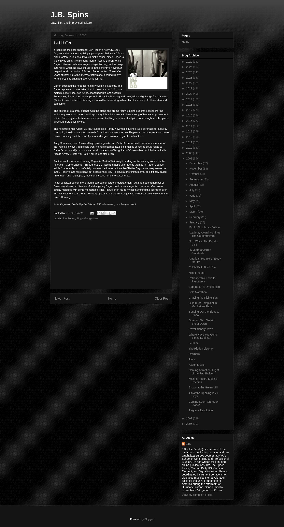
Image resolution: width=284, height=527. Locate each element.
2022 (189, 83)
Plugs (192, 359)
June (192, 195)
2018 (189, 104)
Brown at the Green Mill (203, 387)
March (193, 211)
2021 (189, 88)
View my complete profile (197, 494)
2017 (189, 110)
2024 (189, 72)
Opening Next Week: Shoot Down (201, 322)
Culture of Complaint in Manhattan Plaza (203, 304)
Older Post (162, 298)
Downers (194, 353)
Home (112, 298)
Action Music (196, 364)
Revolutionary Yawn (201, 329)
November (196, 168)
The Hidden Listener (201, 348)
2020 (189, 93)
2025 (189, 66)
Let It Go (111, 89)
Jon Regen (69, 218)
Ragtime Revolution (201, 410)
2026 (189, 61)
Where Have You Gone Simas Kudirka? (203, 336)
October (194, 173)
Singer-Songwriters (87, 218)
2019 (189, 99)
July (192, 190)
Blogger (148, 519)
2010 (189, 147)
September (196, 179)
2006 (189, 423)
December (196, 163)
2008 (189, 158)
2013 (189, 131)
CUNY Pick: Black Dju (202, 267)
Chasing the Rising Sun (203, 297)
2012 (189, 137)
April (192, 206)
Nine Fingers (196, 272)
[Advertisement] (111, 258)
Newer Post (62, 298)
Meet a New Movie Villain (204, 227)
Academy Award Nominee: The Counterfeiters (205, 234)
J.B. (188, 443)
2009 (189, 153)
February (195, 217)
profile (76, 71)
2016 (189, 115)
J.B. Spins (69, 14)
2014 (189, 126)
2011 (189, 142)
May (192, 201)
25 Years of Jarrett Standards (200, 251)
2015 (189, 120)
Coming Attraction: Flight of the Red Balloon (204, 372)
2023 (189, 77)
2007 (189, 418)
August (194, 184)
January (194, 222)
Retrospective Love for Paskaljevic (202, 280)
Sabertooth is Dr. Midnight (204, 286)
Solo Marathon (198, 292)
